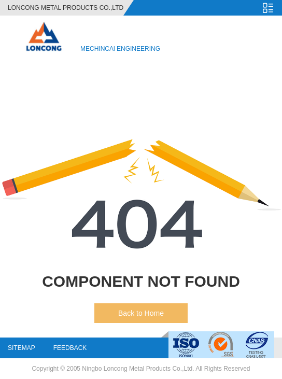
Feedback (70, 348)
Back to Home (141, 313)
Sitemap (21, 348)
